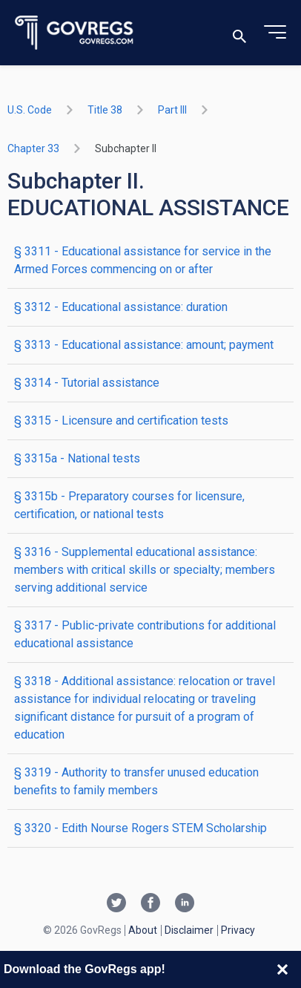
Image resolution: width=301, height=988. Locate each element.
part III (172, 110)
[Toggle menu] (275, 32)
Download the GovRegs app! (84, 969)
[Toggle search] (239, 33)
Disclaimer (189, 930)
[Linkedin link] (184, 904)
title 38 (104, 110)
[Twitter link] (116, 904)
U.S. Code (29, 110)
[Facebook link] (150, 904)
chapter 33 (33, 148)
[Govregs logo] (74, 33)
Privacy (238, 930)
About (142, 930)
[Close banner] (282, 969)
